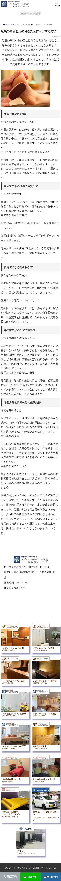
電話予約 (10, 876)
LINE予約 (30, 877)
